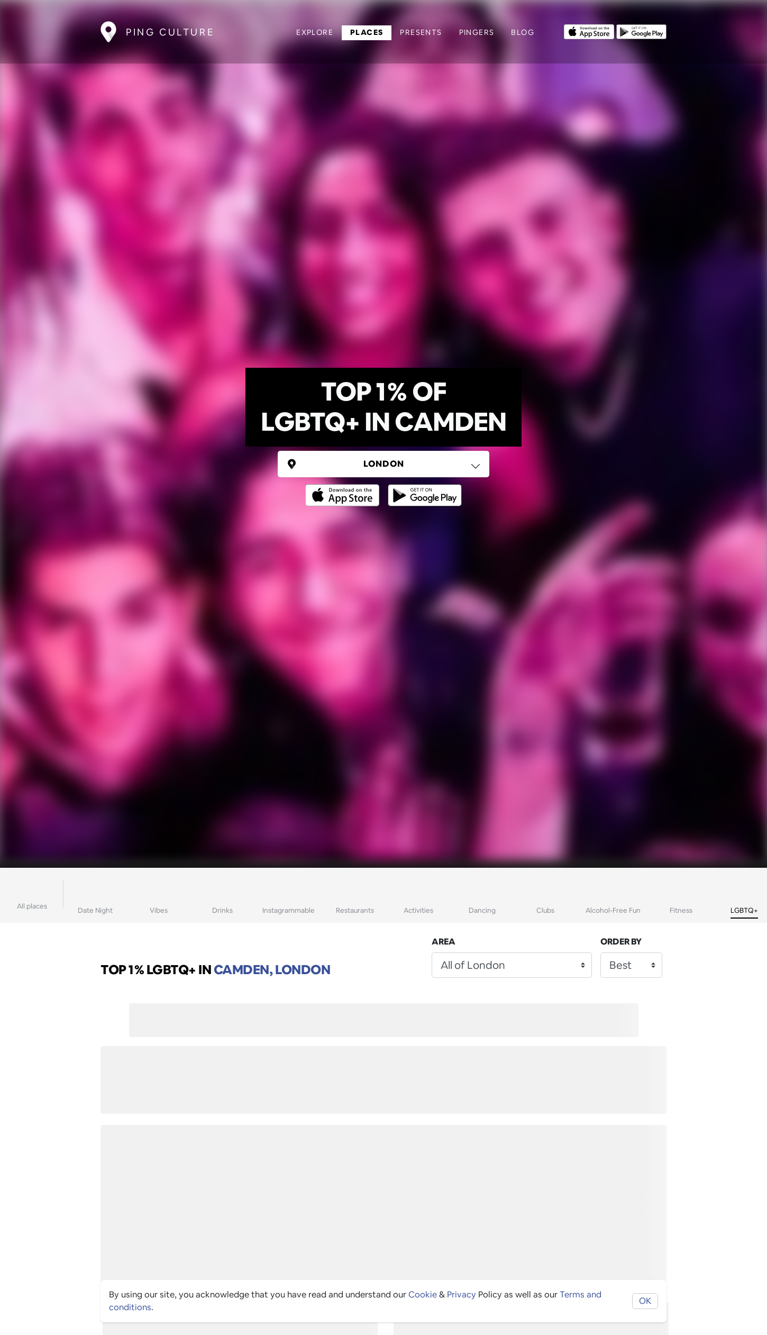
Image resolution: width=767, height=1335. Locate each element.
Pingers (477, 32)
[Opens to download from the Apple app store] (589, 31)
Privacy (461, 1294)
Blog (522, 32)
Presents (421, 32)
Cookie (422, 1294)
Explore (314, 32)
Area (443, 941)
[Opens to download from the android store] (641, 31)
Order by (621, 941)
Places (366, 32)
